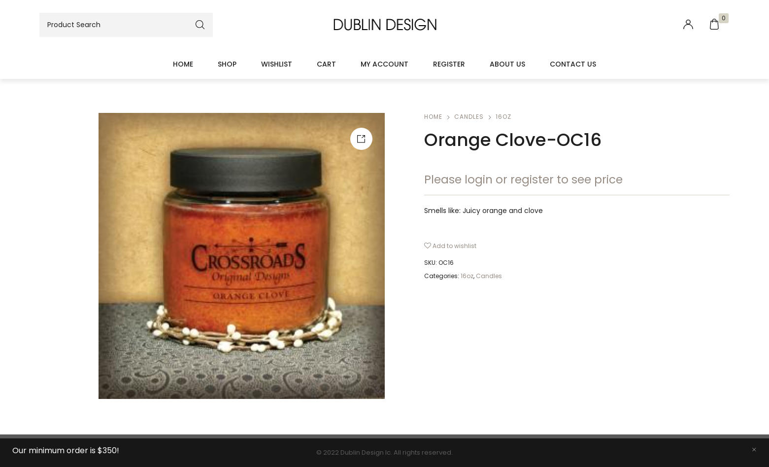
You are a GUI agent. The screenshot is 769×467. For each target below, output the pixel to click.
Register (449, 64)
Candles (469, 116)
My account (384, 64)
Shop (227, 64)
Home (183, 64)
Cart (326, 64)
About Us (507, 64)
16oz (503, 116)
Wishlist (276, 64)
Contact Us (573, 64)
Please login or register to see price (523, 179)
